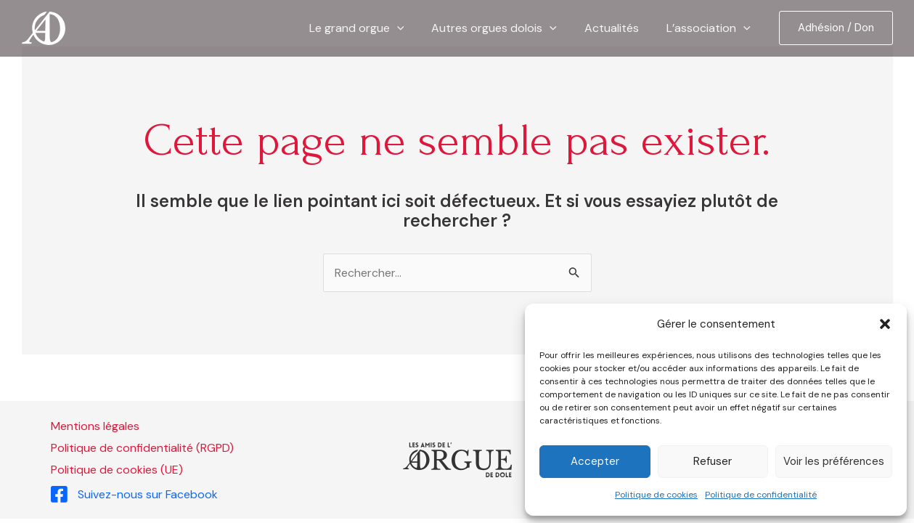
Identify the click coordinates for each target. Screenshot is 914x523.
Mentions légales (95, 426)
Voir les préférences (833, 461)
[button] (885, 324)
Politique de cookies (656, 494)
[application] (412, 28)
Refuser (712, 461)
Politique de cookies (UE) (117, 469)
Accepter (595, 461)
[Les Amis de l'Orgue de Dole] (43, 27)
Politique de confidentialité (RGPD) (142, 447)
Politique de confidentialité (761, 494)
